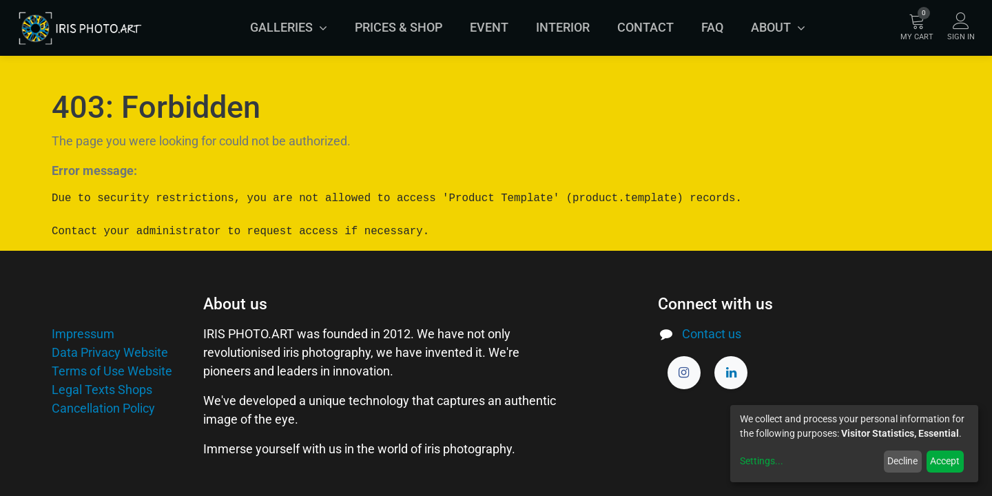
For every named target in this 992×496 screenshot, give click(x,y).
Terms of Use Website (112, 371)
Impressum (83, 334)
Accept (945, 460)
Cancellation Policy (103, 408)
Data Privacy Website (110, 352)
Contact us (711, 334)
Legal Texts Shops (102, 389)
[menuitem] (398, 27)
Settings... (761, 460)
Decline (902, 460)
